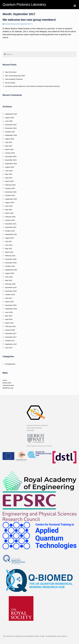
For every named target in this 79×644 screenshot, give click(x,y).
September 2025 (11, 114)
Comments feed (8, 385)
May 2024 (8, 146)
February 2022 (10, 217)
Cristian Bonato (10, 24)
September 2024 (11, 135)
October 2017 (10, 340)
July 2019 (8, 298)
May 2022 (8, 209)
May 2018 (8, 316)
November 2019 (10, 291)
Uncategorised (10, 364)
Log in (5, 380)
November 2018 (10, 305)
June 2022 (9, 206)
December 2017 (10, 333)
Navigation (74, 6)
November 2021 (10, 227)
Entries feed (7, 383)
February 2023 (10, 185)
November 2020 (10, 263)
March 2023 (9, 181)
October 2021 (10, 231)
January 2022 (10, 220)
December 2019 (10, 287)
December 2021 (10, 224)
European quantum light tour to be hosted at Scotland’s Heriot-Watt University (32, 86)
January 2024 (10, 153)
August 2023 (9, 167)
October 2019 (10, 294)
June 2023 (9, 171)
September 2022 (11, 199)
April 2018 (8, 319)
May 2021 (8, 248)
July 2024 (8, 142)
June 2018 (9, 312)
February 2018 (10, 326)
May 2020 (8, 280)
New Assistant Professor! (14, 79)
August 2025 (9, 117)
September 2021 (11, 234)
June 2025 (9, 121)
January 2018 (10, 330)
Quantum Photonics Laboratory (24, 4)
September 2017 (11, 344)
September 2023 (11, 163)
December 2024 (10, 125)
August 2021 (9, 238)
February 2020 (10, 284)
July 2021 (8, 241)
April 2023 (8, 178)
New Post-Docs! (10, 72)
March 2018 (9, 323)
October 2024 (10, 132)
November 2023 (10, 160)
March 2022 (9, 213)
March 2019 (9, 301)
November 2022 (10, 192)
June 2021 (9, 245)
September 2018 (11, 309)
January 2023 (10, 188)
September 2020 (11, 270)
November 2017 (10, 337)
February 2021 (10, 255)
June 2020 (9, 277)
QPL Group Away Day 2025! (15, 76)
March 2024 (9, 149)
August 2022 (9, 202)
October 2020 (10, 266)
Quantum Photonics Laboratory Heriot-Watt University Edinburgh (37, 428)
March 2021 (9, 252)
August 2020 (9, 273)
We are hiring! (10, 83)
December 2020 (10, 259)
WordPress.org (8, 388)
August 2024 (9, 139)
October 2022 (10, 195)
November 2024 (10, 128)
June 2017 (9, 347)
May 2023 (8, 174)
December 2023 (10, 156)
